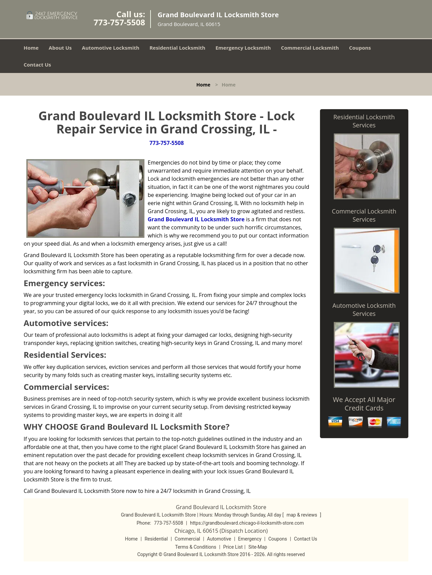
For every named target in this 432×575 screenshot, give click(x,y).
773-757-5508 (119, 22)
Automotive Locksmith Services (364, 309)
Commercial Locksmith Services (364, 215)
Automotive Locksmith (110, 47)
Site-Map (257, 547)
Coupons (360, 47)
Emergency (249, 539)
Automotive (219, 539)
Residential (156, 539)
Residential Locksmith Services (364, 121)
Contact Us (37, 64)
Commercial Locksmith (310, 47)
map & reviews (302, 515)
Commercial (187, 539)
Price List (233, 547)
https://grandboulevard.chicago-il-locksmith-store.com (247, 523)
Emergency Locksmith (243, 47)
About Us (60, 47)
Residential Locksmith (178, 47)
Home (31, 47)
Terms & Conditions (195, 547)
